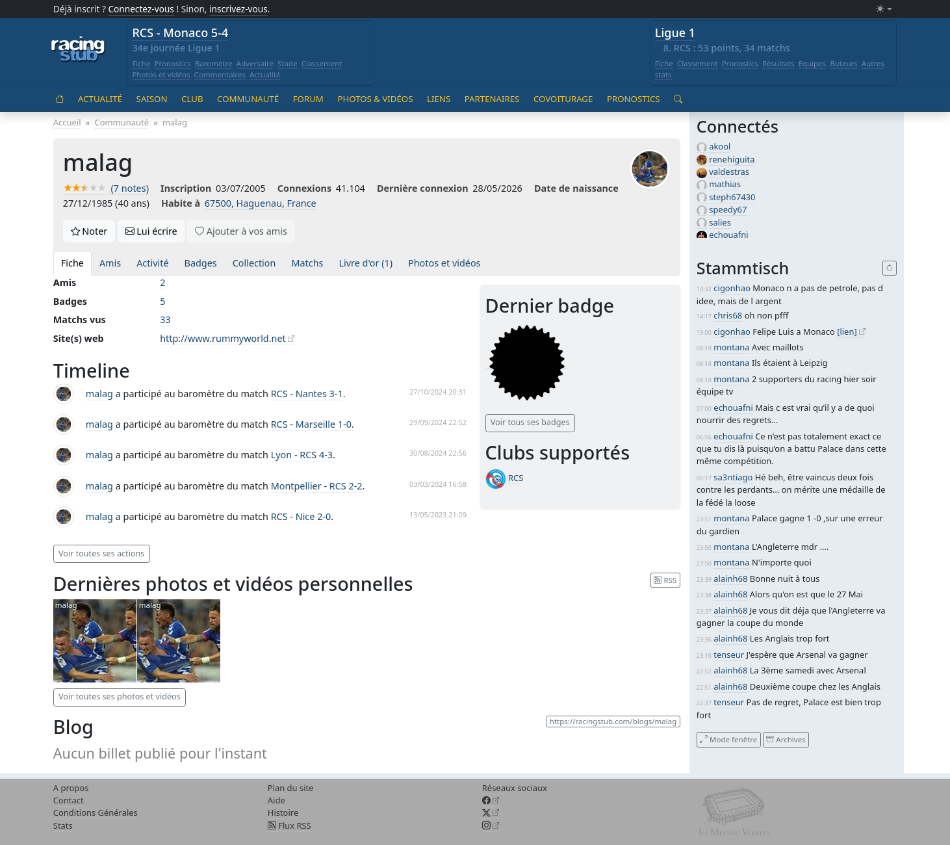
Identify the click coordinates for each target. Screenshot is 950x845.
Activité (152, 263)
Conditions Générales (95, 812)
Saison (152, 99)
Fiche (141, 63)
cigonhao (731, 288)
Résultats (778, 63)
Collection (254, 263)
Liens (438, 99)
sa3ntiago (732, 477)
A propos (71, 788)
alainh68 (730, 578)
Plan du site (291, 788)
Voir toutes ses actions (101, 553)
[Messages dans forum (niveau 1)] (527, 362)
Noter (89, 231)
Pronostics (172, 63)
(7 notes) (106, 188)
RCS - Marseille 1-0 (311, 424)
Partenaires (492, 99)
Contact (68, 800)
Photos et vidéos (161, 74)
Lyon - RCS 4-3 (302, 454)
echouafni (728, 234)
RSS (665, 579)
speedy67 (728, 209)
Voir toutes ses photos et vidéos (119, 696)
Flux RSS (289, 825)
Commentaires (220, 74)
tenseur (728, 654)
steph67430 (732, 197)
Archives (785, 739)
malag (99, 393)
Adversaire (255, 63)
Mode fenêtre (728, 739)
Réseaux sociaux (514, 788)
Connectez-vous (141, 9)
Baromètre (214, 63)
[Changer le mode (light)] (884, 9)
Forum (308, 99)
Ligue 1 (675, 32)
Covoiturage (563, 99)
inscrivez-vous (238, 9)
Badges (201, 263)
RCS (515, 478)
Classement (322, 63)
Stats (63, 825)
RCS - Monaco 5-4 (180, 32)
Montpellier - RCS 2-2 (317, 486)
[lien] (847, 331)
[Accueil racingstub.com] (78, 50)
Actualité (265, 74)
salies (720, 222)
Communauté (248, 99)
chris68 (727, 315)
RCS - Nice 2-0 (301, 516)
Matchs (307, 263)
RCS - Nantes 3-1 (307, 393)
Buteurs (844, 63)
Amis (110, 263)
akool (719, 146)
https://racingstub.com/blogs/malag (613, 721)
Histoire (283, 812)
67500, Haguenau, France (260, 203)
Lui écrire (151, 231)
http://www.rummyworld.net (223, 338)
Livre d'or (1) (365, 263)
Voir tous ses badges (530, 422)
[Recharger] (889, 268)
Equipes (812, 63)
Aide (276, 800)
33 (165, 319)
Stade (287, 63)
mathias (725, 184)
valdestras (729, 171)
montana (731, 347)
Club (192, 99)
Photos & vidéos (375, 99)
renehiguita (731, 159)
